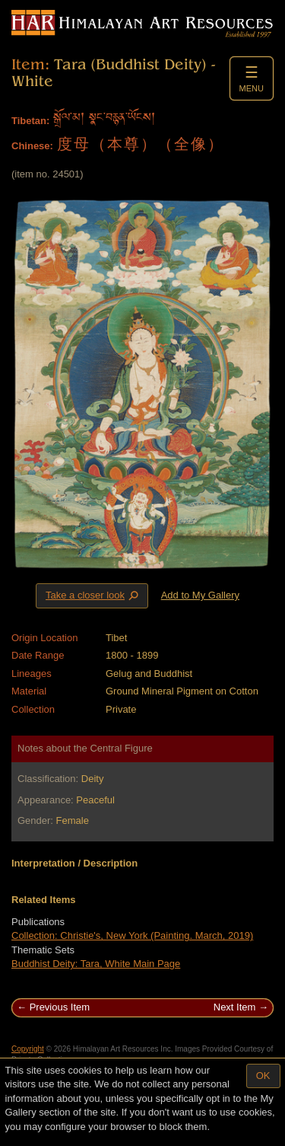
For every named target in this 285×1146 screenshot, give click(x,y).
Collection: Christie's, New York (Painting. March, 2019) (132, 935)
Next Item (235, 1007)
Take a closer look (93, 595)
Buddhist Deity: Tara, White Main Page (95, 963)
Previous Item (60, 1007)
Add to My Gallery (200, 595)
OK (263, 1075)
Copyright (27, 1049)
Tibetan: (30, 120)
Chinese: (32, 146)
